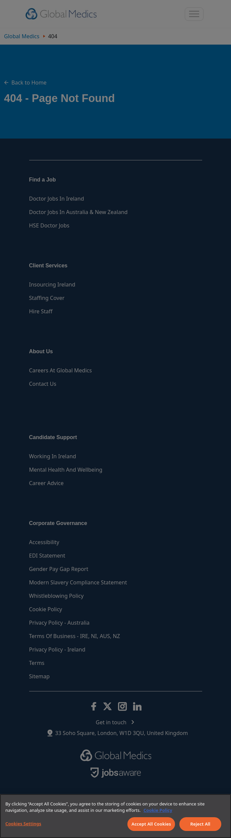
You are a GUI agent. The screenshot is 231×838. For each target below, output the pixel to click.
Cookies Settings (23, 824)
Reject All (200, 824)
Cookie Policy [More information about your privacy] (157, 810)
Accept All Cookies (151, 824)
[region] (115, 816)
